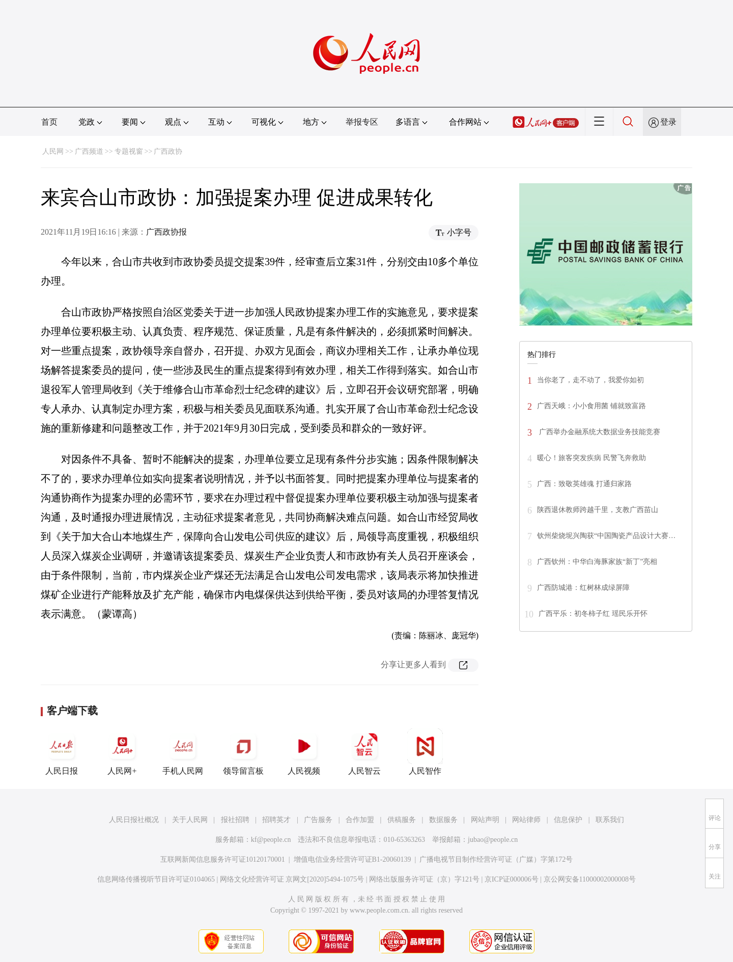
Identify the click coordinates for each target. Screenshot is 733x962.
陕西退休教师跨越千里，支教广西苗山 (597, 510)
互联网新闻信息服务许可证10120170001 (222, 859)
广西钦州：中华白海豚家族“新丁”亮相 (597, 561)
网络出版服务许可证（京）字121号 (424, 879)
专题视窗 (129, 151)
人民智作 (425, 751)
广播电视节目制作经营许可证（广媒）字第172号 (496, 859)
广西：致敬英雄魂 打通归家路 (584, 484)
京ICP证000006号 (512, 879)
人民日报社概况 (134, 820)
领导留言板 (243, 751)
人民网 (53, 151)
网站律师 (526, 820)
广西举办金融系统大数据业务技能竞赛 (598, 432)
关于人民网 (190, 820)
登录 (668, 122)
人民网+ (122, 751)
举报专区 (362, 122)
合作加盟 (360, 820)
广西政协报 (166, 232)
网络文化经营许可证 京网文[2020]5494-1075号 (292, 879)
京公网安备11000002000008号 (590, 879)
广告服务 (318, 820)
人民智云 (364, 751)
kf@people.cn (271, 839)
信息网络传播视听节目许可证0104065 (156, 879)
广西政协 (168, 151)
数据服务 (443, 820)
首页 (49, 122)
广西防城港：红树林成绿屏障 (583, 587)
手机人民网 (182, 751)
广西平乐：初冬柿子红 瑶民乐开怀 (593, 613)
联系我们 (610, 820)
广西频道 (89, 151)
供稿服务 (401, 820)
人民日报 (61, 751)
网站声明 (485, 820)
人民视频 (304, 751)
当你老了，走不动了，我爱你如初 (590, 380)
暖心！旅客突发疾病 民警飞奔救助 (591, 458)
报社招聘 (235, 820)
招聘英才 (276, 820)
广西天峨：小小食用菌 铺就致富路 (591, 406)
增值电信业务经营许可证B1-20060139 (352, 859)
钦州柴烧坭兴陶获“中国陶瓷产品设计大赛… (606, 536)
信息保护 (568, 820)
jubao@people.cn (493, 839)
